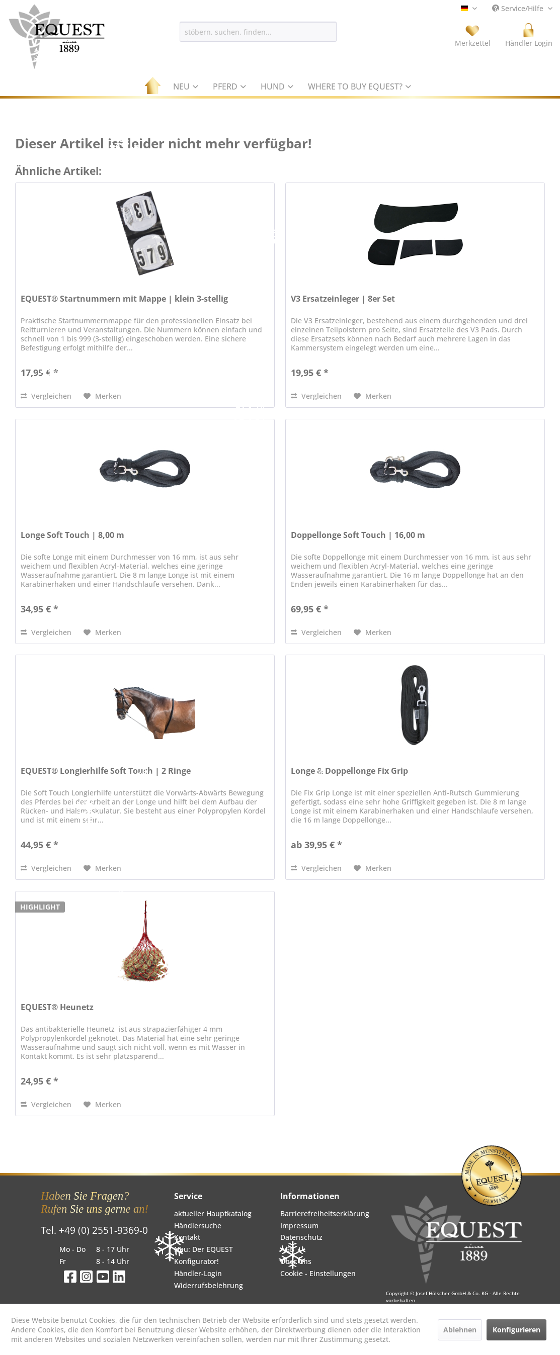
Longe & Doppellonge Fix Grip (349, 771)
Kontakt (187, 1237)
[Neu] (186, 86)
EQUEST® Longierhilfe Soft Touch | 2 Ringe (106, 771)
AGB (287, 1249)
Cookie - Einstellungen (318, 1273)
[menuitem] (258, 32)
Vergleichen (46, 396)
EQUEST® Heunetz (57, 1007)
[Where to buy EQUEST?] (360, 86)
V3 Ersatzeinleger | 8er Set (343, 299)
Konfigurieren (516, 1329)
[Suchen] (342, 32)
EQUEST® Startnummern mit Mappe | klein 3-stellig (124, 299)
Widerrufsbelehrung (208, 1285)
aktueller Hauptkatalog (213, 1213)
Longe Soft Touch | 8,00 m (72, 535)
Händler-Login (198, 1273)
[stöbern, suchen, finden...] (258, 32)
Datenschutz (301, 1237)
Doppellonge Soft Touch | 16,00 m (358, 535)
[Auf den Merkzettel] (102, 396)
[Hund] (277, 86)
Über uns (295, 1261)
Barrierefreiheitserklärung (324, 1213)
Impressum (299, 1225)
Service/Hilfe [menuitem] (518, 8)
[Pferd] (230, 86)
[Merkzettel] (473, 35)
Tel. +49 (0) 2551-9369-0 (94, 1230)
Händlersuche (197, 1225)
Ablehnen (459, 1329)
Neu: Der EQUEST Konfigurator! (203, 1255)
